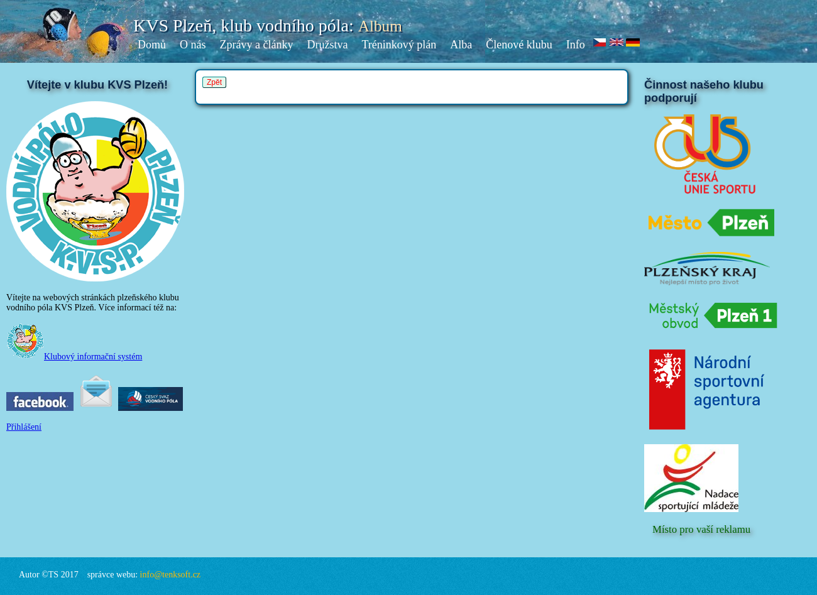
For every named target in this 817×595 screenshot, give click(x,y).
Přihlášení (23, 427)
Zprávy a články (256, 44)
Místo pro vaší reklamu (701, 529)
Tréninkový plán (398, 44)
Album (380, 26)
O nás (193, 44)
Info (575, 44)
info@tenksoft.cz (170, 574)
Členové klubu (519, 44)
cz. (600, 43)
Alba (461, 44)
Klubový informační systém (74, 356)
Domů (152, 44)
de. (633, 43)
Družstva (327, 44)
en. (616, 43)
